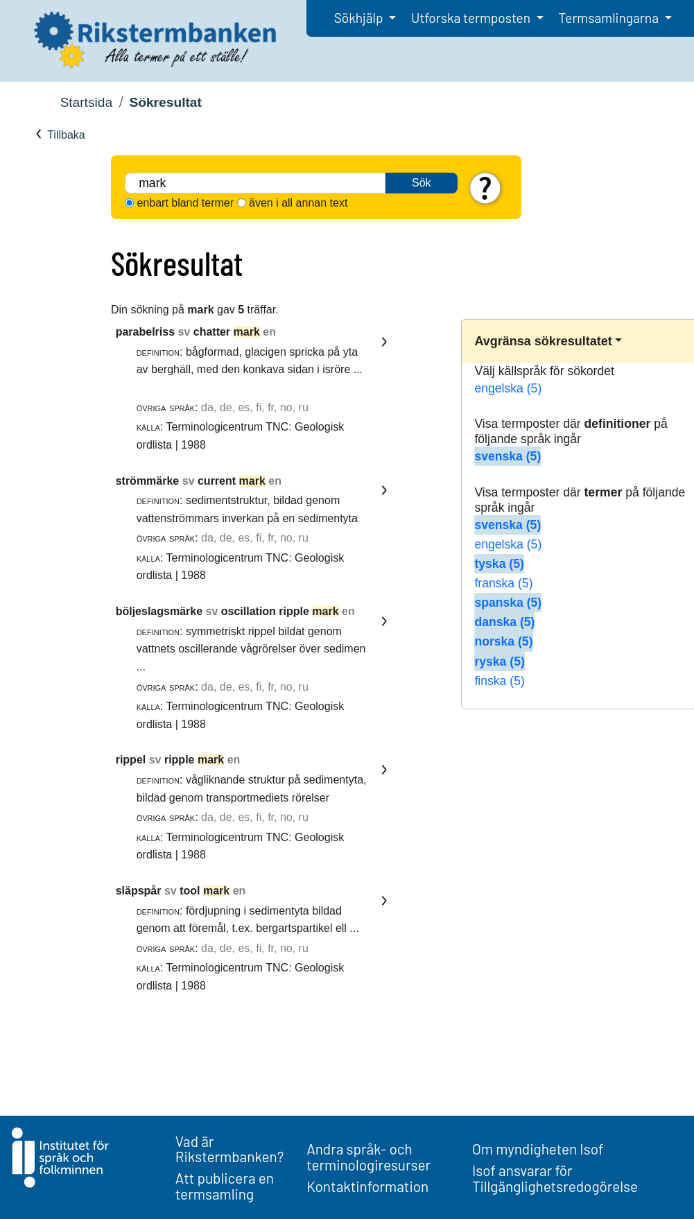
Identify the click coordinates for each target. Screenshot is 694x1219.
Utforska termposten (472, 18)
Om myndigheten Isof (537, 1148)
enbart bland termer (185, 203)
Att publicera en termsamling (224, 1185)
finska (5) (499, 681)
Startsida (86, 102)
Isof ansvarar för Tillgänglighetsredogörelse (555, 1178)
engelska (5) (507, 388)
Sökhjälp (360, 18)
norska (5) (503, 641)
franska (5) (503, 583)
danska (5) (504, 622)
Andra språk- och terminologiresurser (368, 1156)
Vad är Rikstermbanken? (229, 1149)
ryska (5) (499, 661)
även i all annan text (298, 203)
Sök (421, 183)
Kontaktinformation (367, 1186)
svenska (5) (507, 456)
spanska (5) (507, 603)
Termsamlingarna (610, 18)
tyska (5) (498, 564)
